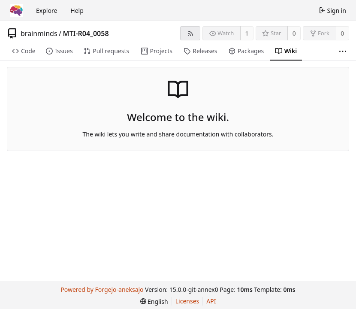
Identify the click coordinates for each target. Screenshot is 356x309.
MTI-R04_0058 (86, 33)
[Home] (16, 10)
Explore (46, 10)
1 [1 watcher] (247, 33)
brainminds (39, 33)
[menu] (154, 301)
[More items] (342, 51)
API (211, 301)
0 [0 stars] (294, 33)
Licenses (187, 301)
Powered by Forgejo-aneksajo (101, 289)
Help (77, 10)
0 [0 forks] (342, 33)
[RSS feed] (190, 33)
